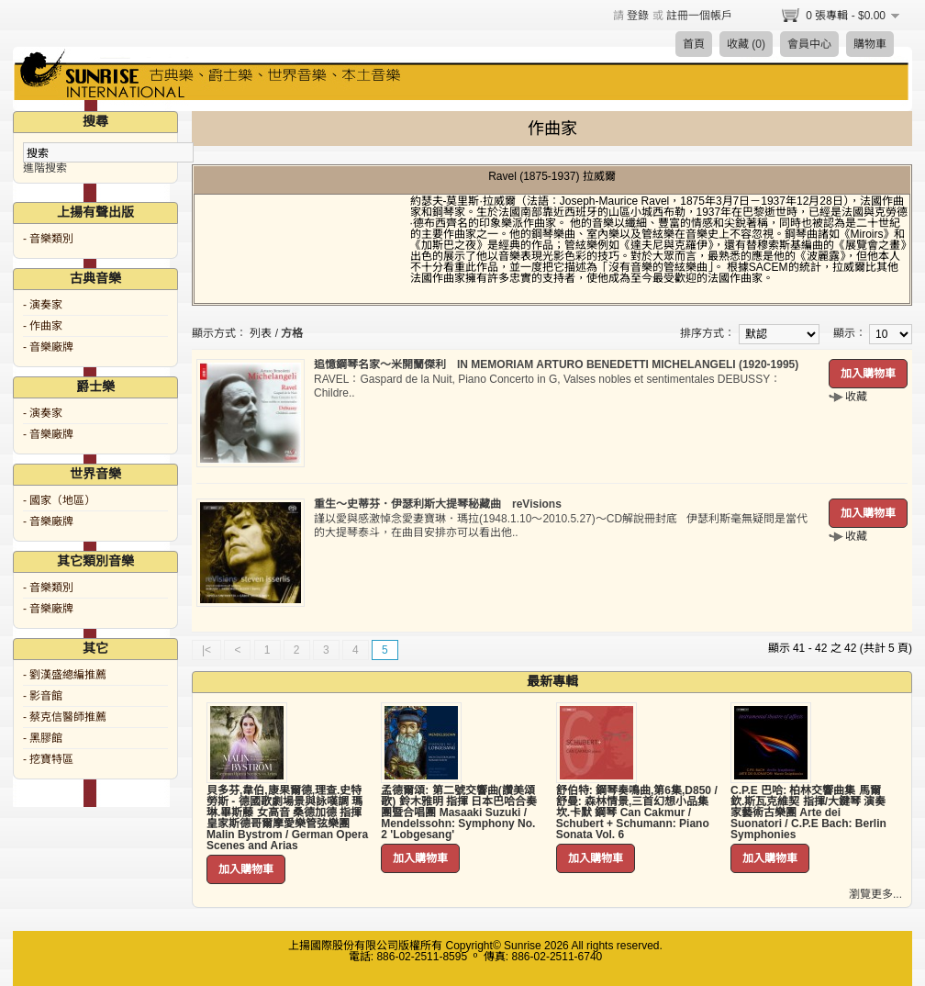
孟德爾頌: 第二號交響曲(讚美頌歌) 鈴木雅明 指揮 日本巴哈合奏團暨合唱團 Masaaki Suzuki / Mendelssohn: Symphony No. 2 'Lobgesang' (459, 812)
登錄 (638, 15)
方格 (292, 333)
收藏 (856, 396)
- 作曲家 (42, 325)
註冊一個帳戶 (699, 15)
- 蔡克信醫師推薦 (64, 717)
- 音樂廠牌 (48, 347)
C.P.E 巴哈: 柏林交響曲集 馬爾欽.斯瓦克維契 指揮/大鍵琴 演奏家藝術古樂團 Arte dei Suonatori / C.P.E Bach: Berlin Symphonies (808, 812)
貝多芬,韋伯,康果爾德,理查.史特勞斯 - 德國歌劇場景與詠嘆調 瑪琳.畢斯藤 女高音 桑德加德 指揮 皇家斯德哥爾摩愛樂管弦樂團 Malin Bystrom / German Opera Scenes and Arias (287, 818)
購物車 (869, 44)
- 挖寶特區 (48, 759)
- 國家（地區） (59, 500)
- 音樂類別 (48, 238)
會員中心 (809, 44)
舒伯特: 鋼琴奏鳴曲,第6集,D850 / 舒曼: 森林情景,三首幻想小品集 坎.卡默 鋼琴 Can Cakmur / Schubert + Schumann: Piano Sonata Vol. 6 (637, 812)
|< (206, 650)
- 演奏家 (42, 304)
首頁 (694, 44)
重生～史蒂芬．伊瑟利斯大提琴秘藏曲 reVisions (438, 504)
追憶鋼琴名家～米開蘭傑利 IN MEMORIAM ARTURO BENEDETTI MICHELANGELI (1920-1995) (556, 364)
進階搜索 (45, 168)
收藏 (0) (746, 44)
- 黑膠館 (42, 738)
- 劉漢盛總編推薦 (64, 674)
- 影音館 (42, 695)
